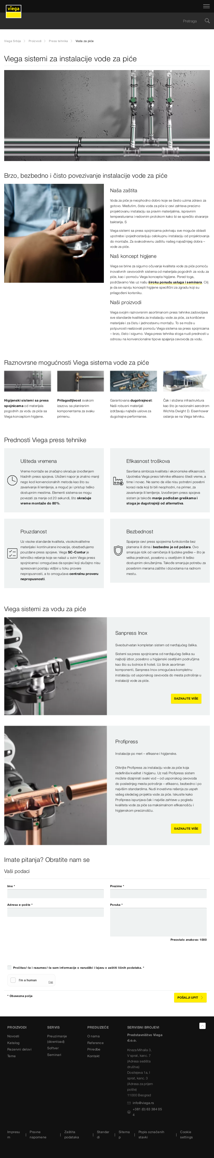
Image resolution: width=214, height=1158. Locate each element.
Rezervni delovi (19, 1049)
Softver (53, 1048)
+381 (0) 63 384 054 (144, 1112)
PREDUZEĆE (98, 1027)
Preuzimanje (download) (57, 1039)
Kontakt (93, 1056)
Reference (95, 1043)
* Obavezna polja (19, 996)
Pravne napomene (38, 1134)
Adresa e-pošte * (20, 905)
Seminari (54, 1055)
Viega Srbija (12, 41)
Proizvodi (35, 41)
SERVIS (53, 1027)
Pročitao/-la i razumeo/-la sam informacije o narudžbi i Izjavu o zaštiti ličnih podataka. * (78, 968)
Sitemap (124, 1134)
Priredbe (94, 1049)
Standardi (103, 1134)
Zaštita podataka (71, 1134)
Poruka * (116, 905)
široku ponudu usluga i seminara (175, 282)
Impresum (13, 1134)
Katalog (13, 1043)
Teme (11, 1056)
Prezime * (117, 886)
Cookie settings (186, 1134)
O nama (93, 1036)
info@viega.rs (140, 1103)
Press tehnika (58, 41)
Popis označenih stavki (151, 1134)
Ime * (11, 886)
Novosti (13, 1036)
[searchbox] (103, 21)
